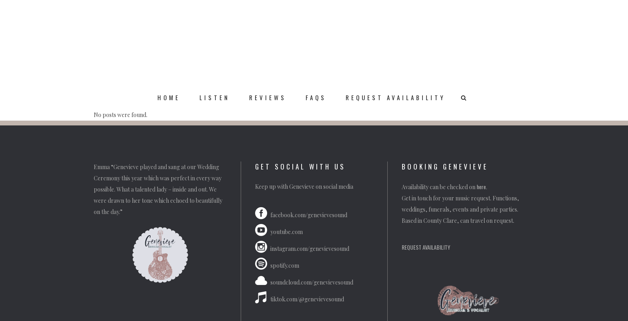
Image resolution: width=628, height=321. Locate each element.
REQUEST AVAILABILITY (426, 247)
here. (482, 186)
